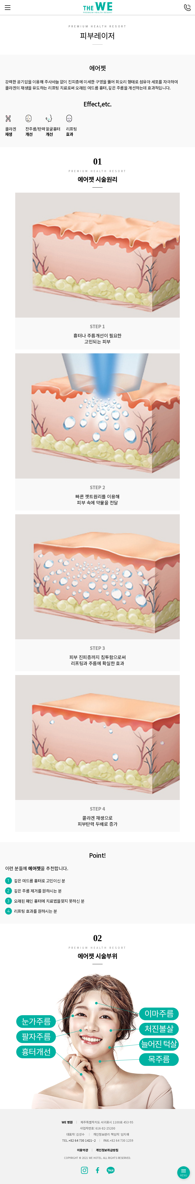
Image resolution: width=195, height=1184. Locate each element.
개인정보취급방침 (107, 1150)
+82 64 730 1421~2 (82, 1140)
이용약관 (82, 1150)
